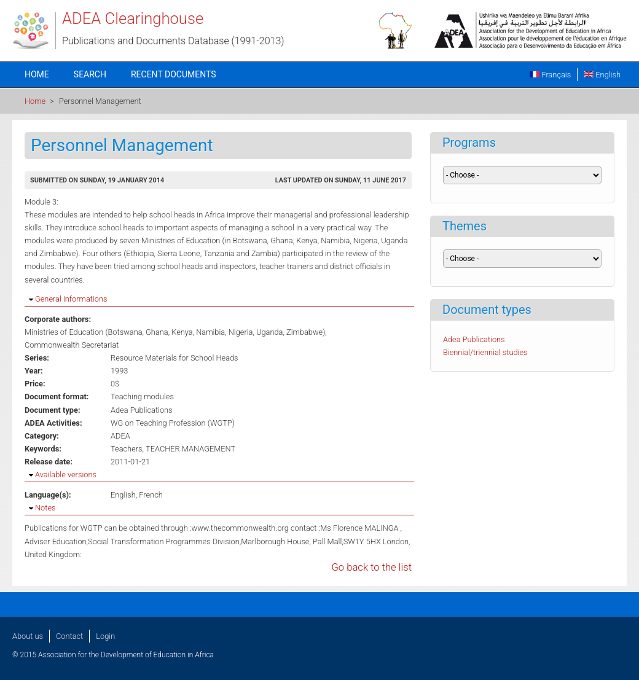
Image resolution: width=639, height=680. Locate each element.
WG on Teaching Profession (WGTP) (173, 423)
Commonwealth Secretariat (72, 345)
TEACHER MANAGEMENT (190, 448)
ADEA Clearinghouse (132, 18)
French (151, 494)
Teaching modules (142, 396)
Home (37, 74)
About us (27, 636)
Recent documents (173, 74)
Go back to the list (371, 567)
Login (105, 636)
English (602, 74)
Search (90, 74)
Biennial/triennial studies (485, 352)
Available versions (65, 474)
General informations (71, 298)
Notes (45, 507)
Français (550, 74)
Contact (69, 636)
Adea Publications (142, 410)
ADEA (120, 435)
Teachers (127, 448)
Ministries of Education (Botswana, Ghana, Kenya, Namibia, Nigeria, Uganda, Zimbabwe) (175, 332)
